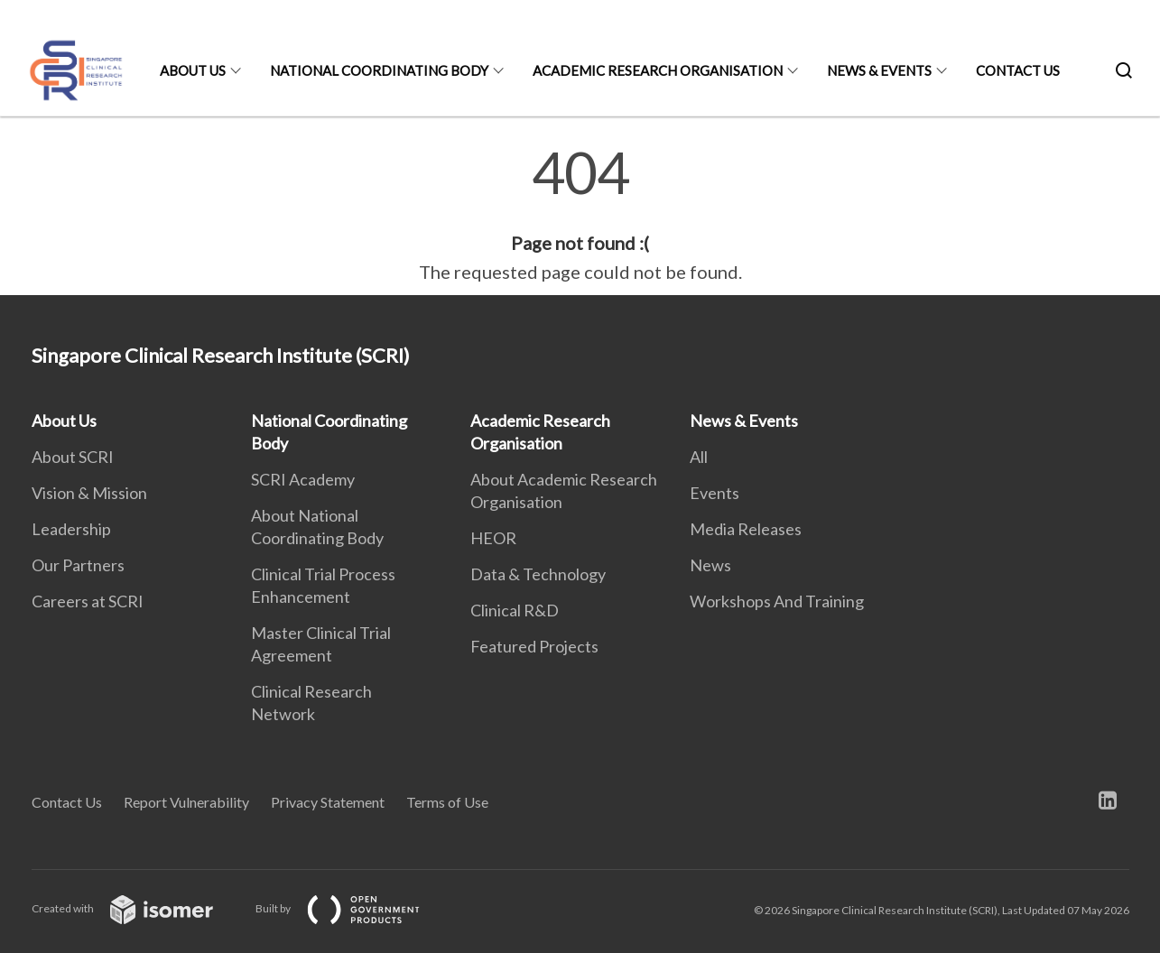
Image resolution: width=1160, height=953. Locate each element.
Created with (137, 908)
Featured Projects (534, 646)
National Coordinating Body (379, 70)
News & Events (879, 70)
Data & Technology (538, 574)
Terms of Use (447, 801)
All (699, 457)
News (710, 565)
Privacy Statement (328, 801)
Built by (352, 908)
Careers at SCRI (88, 601)
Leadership (71, 529)
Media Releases (746, 529)
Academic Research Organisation (658, 70)
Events (714, 493)
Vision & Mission (89, 493)
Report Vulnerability (186, 801)
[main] (580, 214)
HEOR (493, 538)
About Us (193, 70)
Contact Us (1018, 70)
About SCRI (73, 457)
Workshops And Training (777, 601)
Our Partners (78, 565)
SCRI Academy (303, 479)
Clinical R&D (514, 610)
